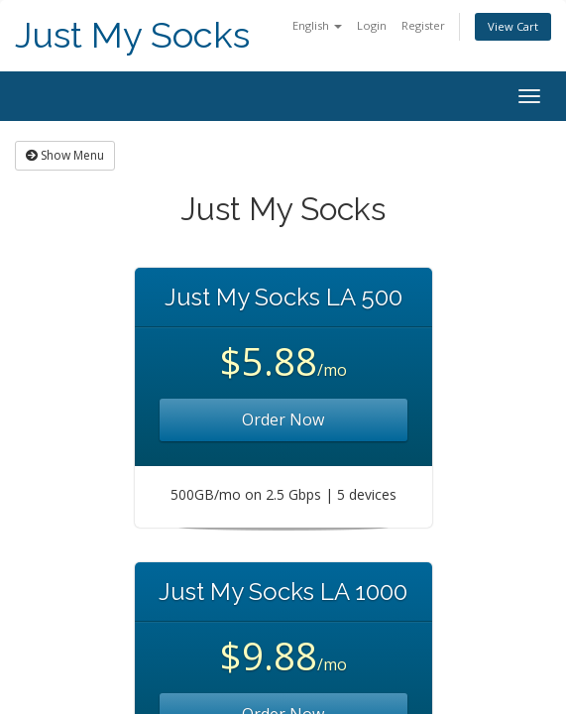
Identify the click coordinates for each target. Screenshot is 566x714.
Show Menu (65, 155)
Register (423, 25)
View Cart (513, 26)
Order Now (283, 419)
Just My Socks (132, 35)
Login (372, 25)
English (317, 25)
